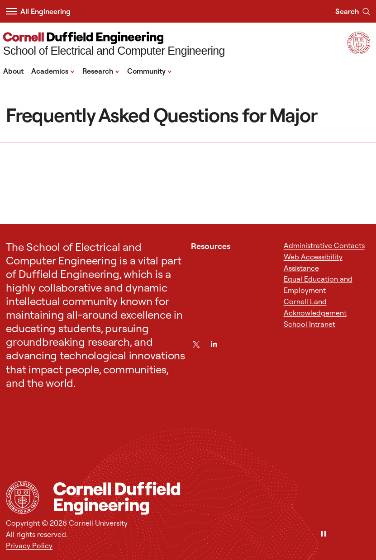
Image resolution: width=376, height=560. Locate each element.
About (13, 70)
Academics (53, 70)
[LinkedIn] (214, 344)
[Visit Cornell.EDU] (358, 51)
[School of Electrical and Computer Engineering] (114, 45)
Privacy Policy (29, 545)
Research (100, 70)
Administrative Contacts (324, 245)
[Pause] (323, 534)
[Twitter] (196, 344)
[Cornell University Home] (22, 497)
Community (149, 70)
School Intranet (309, 324)
